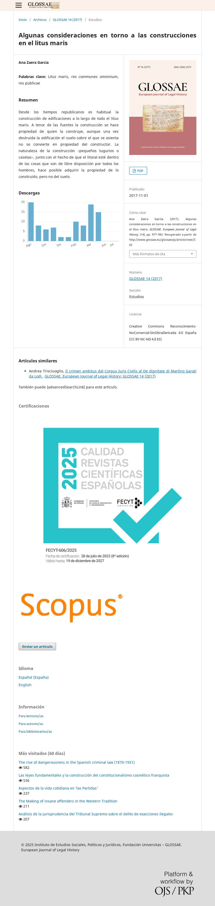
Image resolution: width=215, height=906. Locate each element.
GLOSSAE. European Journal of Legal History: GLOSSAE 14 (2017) (100, 376)
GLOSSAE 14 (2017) (67, 19)
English (25, 684)
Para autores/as (31, 723)
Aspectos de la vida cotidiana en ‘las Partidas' (58, 788)
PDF (139, 170)
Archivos (40, 19)
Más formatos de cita (149, 254)
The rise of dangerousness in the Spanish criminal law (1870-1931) (77, 762)
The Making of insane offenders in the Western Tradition (68, 801)
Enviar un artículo (37, 646)
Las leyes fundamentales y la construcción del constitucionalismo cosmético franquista (94, 775)
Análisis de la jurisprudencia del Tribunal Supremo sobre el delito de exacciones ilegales (96, 813)
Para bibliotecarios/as (35, 731)
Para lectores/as (31, 716)
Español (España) (34, 677)
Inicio (23, 19)
